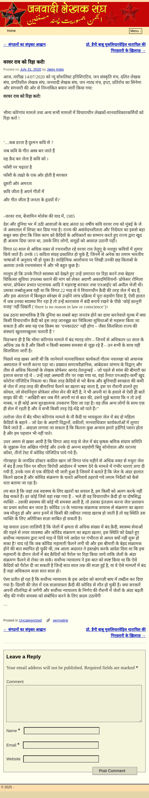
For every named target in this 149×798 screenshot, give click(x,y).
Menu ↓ (135, 31)
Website (13, 765)
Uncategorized (30, 620)
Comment (14, 681)
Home (11, 31)
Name (13, 737)
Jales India (55, 69)
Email (13, 752)
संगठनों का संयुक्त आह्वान (24, 44)
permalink (60, 620)
